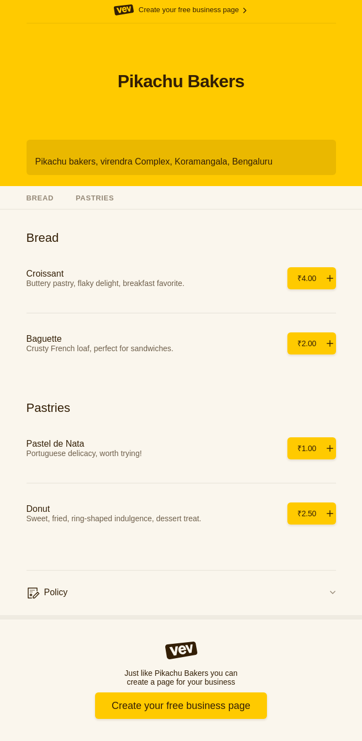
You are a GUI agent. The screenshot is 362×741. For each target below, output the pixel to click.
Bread (40, 198)
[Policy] (181, 593)
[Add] (311, 278)
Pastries (95, 198)
